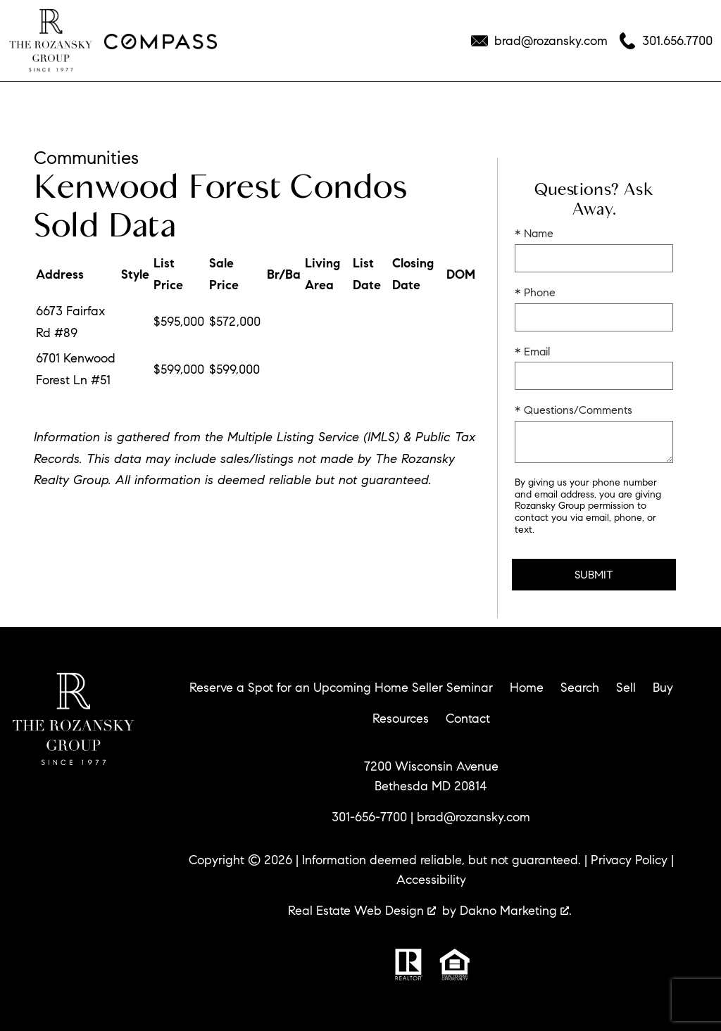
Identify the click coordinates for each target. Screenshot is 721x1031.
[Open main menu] (28, 98)
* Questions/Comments (573, 410)
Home (527, 687)
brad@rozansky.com (473, 817)
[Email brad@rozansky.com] (539, 41)
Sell (626, 687)
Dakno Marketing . (516, 910)
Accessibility (431, 879)
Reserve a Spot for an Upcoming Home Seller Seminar (341, 687)
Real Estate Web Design (362, 910)
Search (579, 687)
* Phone (535, 292)
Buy (663, 687)
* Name (534, 233)
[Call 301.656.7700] (666, 41)
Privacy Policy (629, 860)
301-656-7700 (369, 817)
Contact (468, 718)
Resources (400, 718)
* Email (532, 351)
